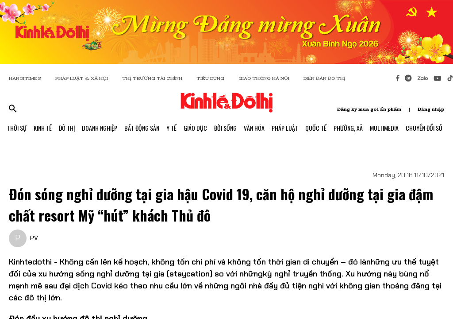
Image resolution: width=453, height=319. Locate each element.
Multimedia (384, 127)
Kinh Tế (43, 127)
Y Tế (171, 127)
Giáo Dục (195, 127)
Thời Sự (17, 127)
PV (34, 238)
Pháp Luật (285, 127)
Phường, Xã (348, 127)
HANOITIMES (25, 78)
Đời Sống (225, 127)
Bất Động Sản (141, 127)
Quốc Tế (315, 127)
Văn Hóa (254, 127)
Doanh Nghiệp (99, 127)
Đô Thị (67, 127)
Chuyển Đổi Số (424, 127)
